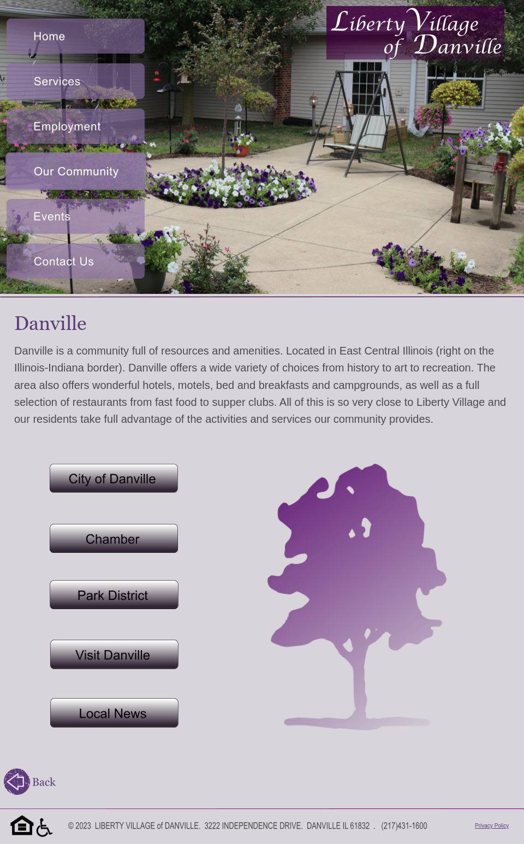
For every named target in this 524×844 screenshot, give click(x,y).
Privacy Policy (492, 826)
